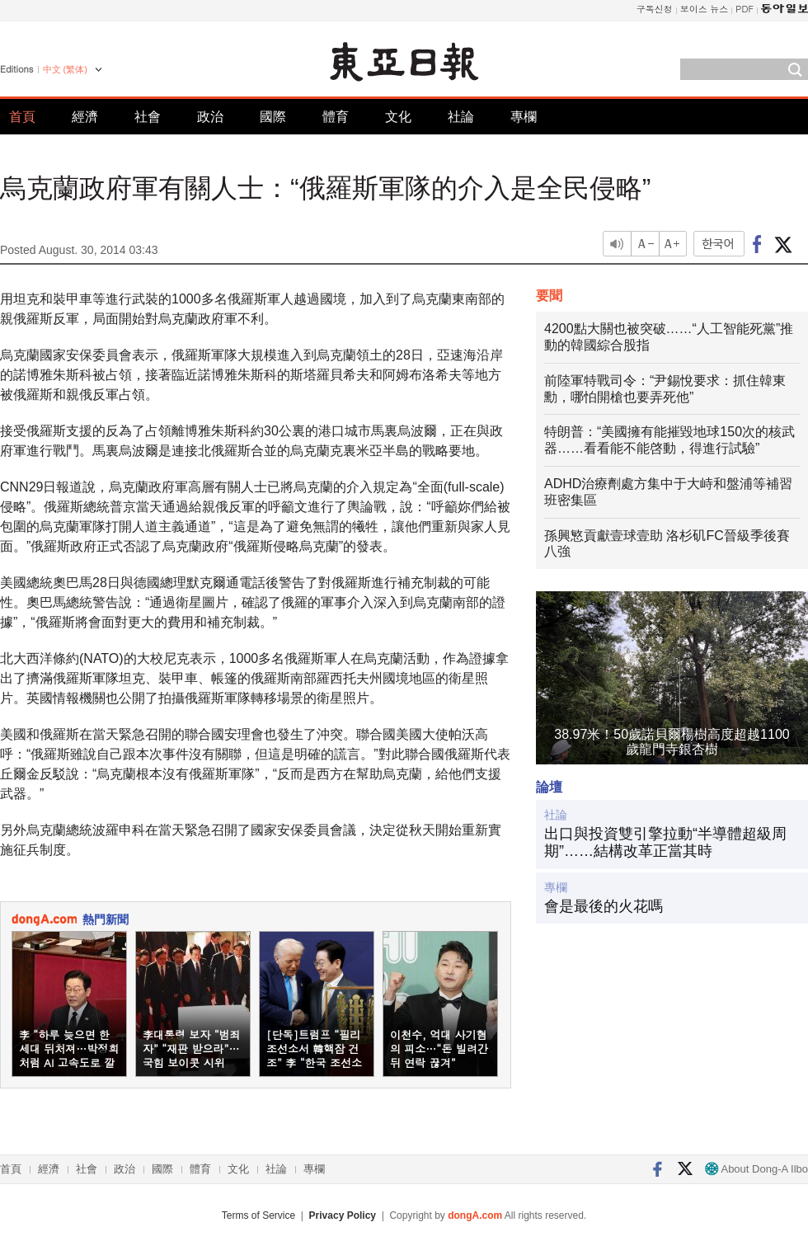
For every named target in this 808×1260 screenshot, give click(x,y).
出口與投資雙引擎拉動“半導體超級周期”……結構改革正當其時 (665, 842)
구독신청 (655, 8)
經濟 (85, 117)
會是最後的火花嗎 (603, 906)
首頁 (22, 117)
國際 (273, 117)
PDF (744, 8)
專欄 (523, 117)
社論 (461, 117)
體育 (335, 117)
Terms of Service (258, 1215)
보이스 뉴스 (704, 8)
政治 (210, 117)
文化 (398, 117)
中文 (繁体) (65, 69)
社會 (147, 117)
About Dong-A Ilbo (756, 1169)
